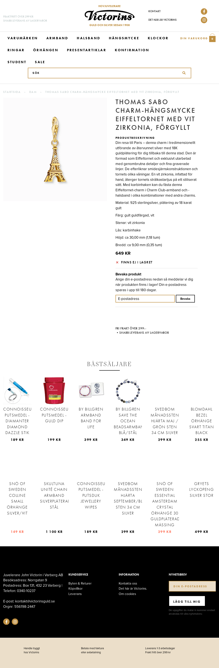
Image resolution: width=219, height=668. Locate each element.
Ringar (16, 50)
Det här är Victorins (162, 20)
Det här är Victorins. (133, 588)
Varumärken (22, 38)
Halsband (88, 38)
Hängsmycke (124, 38)
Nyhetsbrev (178, 574)
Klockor (158, 38)
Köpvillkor (75, 588)
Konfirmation (132, 50)
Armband (57, 38)
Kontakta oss (128, 583)
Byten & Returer (80, 583)
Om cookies (127, 593)
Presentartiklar (86, 50)
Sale (40, 62)
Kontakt (154, 11)
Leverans (75, 593)
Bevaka (185, 299)
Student (16, 62)
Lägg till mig (187, 602)
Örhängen (45, 50)
